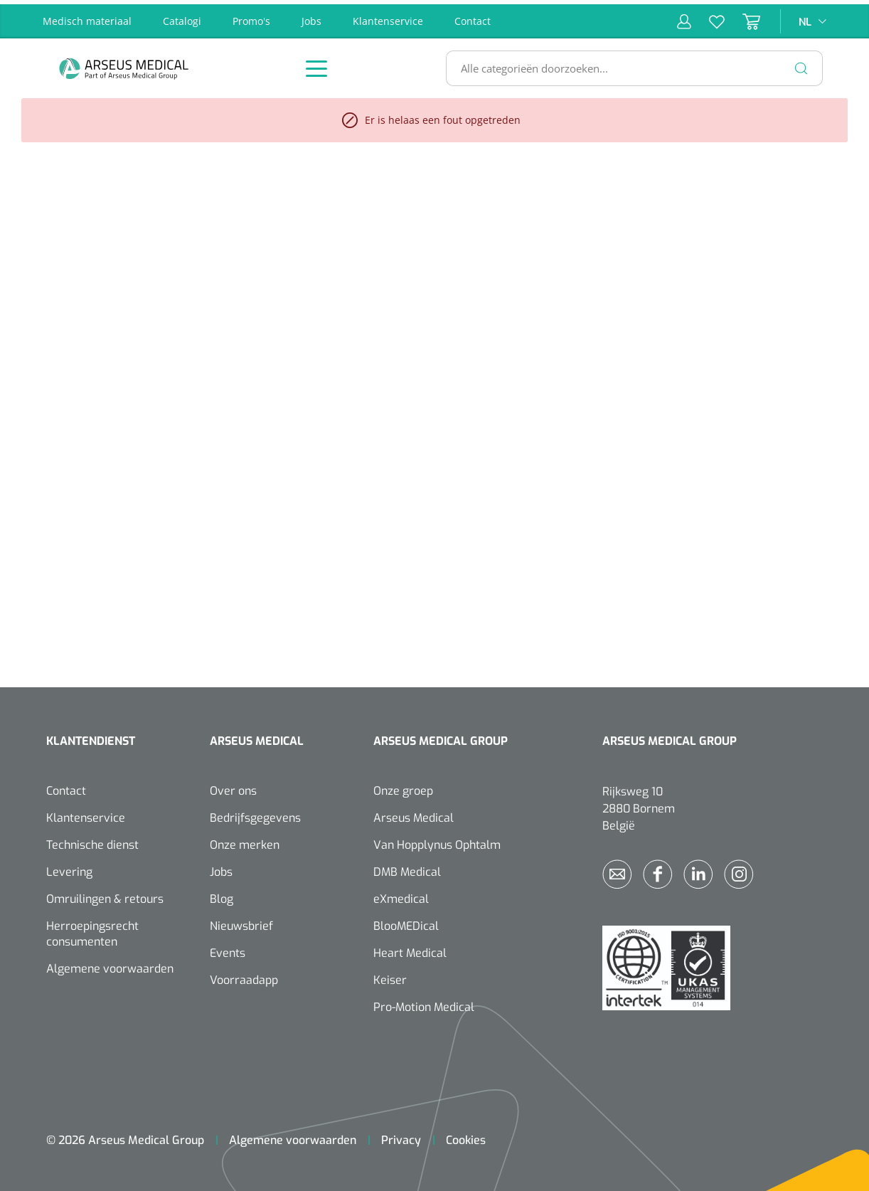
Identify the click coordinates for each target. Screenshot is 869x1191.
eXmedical (401, 894)
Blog (221, 894)
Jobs (311, 16)
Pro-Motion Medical (423, 1002)
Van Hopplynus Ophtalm (437, 840)
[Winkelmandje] (742, 17)
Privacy (401, 1135)
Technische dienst (92, 840)
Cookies (466, 1135)
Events (227, 948)
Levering (69, 867)
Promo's (251, 16)
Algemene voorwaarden (110, 964)
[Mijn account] (684, 17)
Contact (472, 16)
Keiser (390, 975)
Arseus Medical (413, 813)
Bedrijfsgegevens (255, 813)
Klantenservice (388, 16)
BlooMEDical (406, 921)
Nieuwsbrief (241, 921)
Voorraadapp (244, 975)
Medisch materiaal (87, 16)
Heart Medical (410, 948)
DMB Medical (407, 867)
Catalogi (182, 16)
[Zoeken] (801, 64)
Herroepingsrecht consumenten (92, 929)
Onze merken (244, 840)
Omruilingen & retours (105, 894)
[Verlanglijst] (708, 17)
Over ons (233, 786)
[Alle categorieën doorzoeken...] (628, 64)
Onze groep (403, 786)
